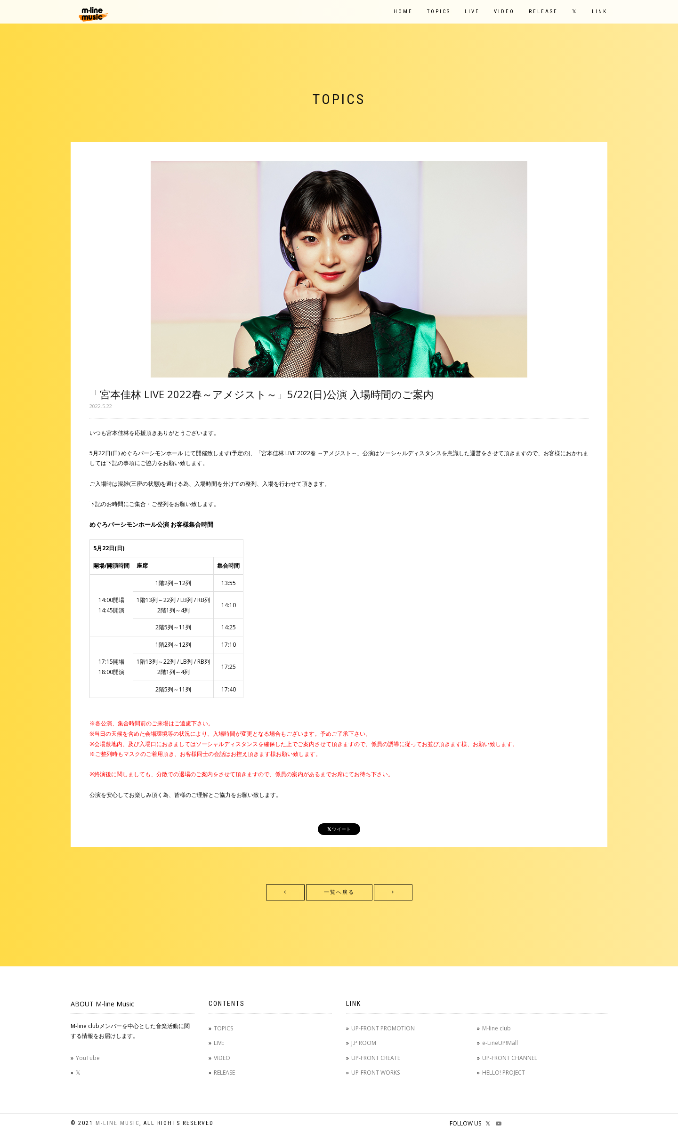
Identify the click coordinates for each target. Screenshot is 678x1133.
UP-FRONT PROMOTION (383, 1028)
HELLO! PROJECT (503, 1073)
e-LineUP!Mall (500, 1043)
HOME (403, 11)
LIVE (472, 11)
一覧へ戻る (339, 892)
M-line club (496, 1028)
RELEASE (543, 11)
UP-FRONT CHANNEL (509, 1058)
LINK (599, 11)
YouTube (88, 1058)
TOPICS (439, 11)
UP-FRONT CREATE (375, 1058)
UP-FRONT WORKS (375, 1073)
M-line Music (117, 1123)
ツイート (339, 829)
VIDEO (504, 11)
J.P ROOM (363, 1043)
